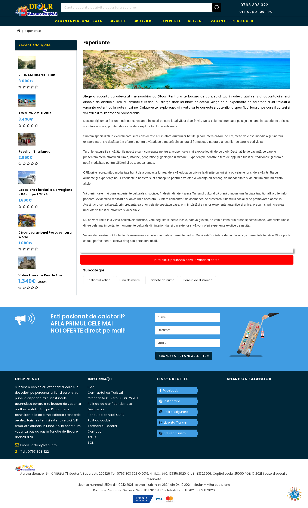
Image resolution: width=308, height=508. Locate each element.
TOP (295, 492)
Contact (94, 431)
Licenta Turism (175, 422)
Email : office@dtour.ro (36, 445)
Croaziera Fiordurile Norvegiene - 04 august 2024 (45, 192)
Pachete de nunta (161, 280)
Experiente (170, 21)
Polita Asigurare (176, 412)
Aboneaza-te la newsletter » (183, 356)
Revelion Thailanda (34, 151)
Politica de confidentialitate (110, 404)
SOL (91, 442)
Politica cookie (99, 420)
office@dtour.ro (256, 12)
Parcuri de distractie (198, 280)
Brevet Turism (175, 433)
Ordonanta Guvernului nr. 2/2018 (113, 398)
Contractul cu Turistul (105, 392)
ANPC (92, 437)
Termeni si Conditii (103, 426)
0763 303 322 (254, 4)
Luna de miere (130, 280)
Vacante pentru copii (232, 21)
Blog (91, 387)
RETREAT (195, 21)
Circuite (118, 21)
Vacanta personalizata (78, 21)
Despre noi (96, 409)
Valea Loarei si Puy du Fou (40, 275)
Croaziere (143, 21)
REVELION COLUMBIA (35, 113)
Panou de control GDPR (106, 415)
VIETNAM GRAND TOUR (36, 75)
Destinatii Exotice (99, 280)
